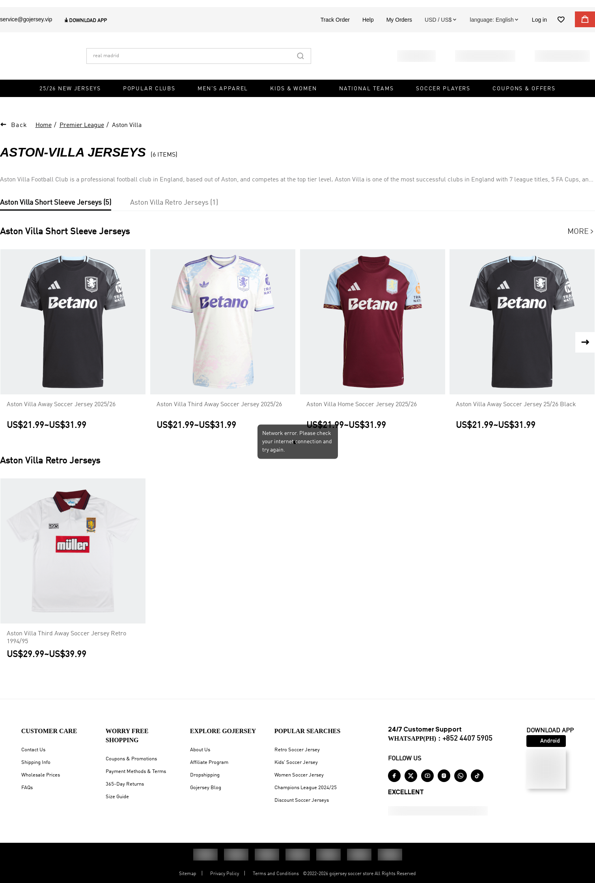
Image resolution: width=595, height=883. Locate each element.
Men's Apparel (223, 106)
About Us (200, 749)
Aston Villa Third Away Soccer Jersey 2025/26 (219, 413)
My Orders (399, 37)
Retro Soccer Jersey (297, 749)
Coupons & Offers (524, 106)
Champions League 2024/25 (305, 787)
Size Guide (117, 796)
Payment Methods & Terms (136, 771)
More (581, 241)
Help (368, 37)
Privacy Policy (224, 874)
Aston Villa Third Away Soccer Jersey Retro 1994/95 (66, 646)
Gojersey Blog (205, 787)
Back (19, 134)
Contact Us (33, 749)
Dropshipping (205, 775)
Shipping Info (35, 762)
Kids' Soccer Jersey (296, 762)
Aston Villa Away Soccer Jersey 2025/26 (61, 413)
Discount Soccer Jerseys (301, 800)
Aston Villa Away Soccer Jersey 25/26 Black (516, 413)
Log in (539, 37)
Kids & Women (293, 106)
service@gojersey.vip (26, 37)
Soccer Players (443, 106)
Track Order (335, 37)
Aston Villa (127, 134)
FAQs (27, 787)
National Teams (366, 106)
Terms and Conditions (276, 874)
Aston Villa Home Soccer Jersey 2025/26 (361, 413)
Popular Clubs (149, 106)
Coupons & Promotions (131, 759)
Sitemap (187, 874)
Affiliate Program (209, 762)
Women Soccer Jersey (299, 775)
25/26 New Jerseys (70, 106)
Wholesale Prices (40, 775)
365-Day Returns (125, 784)
